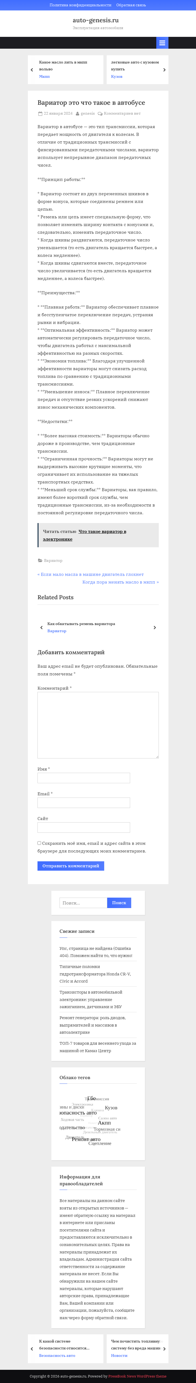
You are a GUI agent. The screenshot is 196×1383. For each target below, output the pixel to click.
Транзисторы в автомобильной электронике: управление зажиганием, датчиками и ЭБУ (91, 999)
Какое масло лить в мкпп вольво (64, 65)
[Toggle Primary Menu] (162, 43)
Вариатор (53, 560)
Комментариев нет (122, 113)
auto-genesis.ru (96, 20)
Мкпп (45, 76)
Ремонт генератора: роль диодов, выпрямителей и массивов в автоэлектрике (93, 1025)
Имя (43, 769)
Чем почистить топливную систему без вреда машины (138, 1344)
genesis (88, 113)
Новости (120, 1355)
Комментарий (54, 688)
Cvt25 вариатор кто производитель (81, 623)
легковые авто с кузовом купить (136, 65)
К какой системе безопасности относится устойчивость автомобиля (65, 1344)
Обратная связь (131, 4)
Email (45, 793)
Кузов (117, 76)
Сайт (42, 818)
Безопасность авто (58, 1355)
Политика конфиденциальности (80, 4)
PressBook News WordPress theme (137, 1376)
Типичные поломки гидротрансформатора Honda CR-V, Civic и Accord (95, 974)
